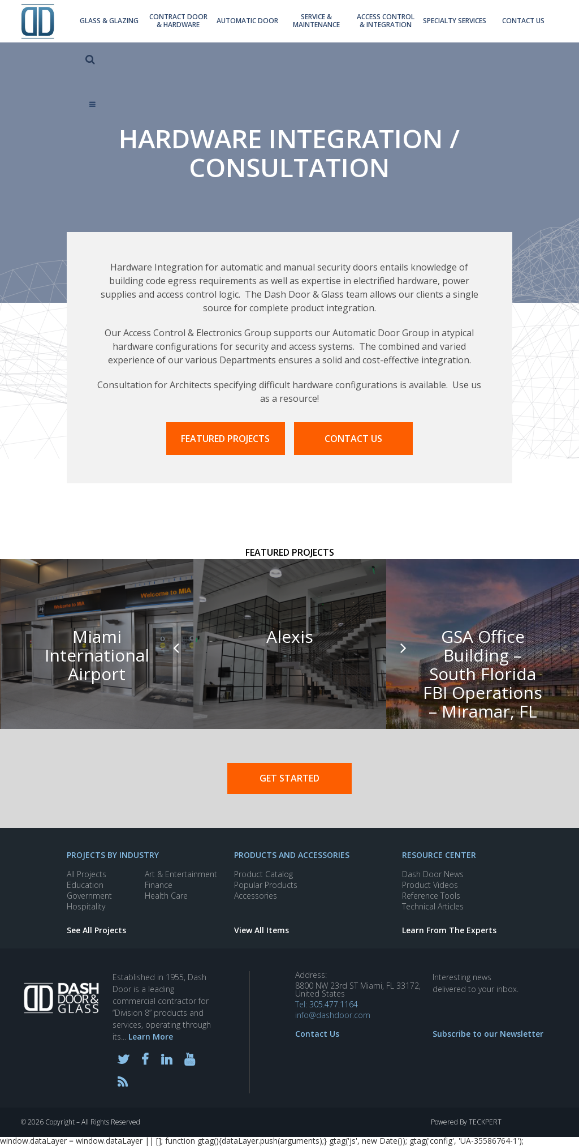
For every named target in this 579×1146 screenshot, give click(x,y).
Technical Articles (433, 906)
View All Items (261, 930)
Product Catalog (263, 874)
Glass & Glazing (106, 23)
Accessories (255, 895)
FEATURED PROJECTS (225, 438)
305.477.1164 (333, 1004)
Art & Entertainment (181, 874)
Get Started (289, 778)
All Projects (86, 874)
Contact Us (317, 1033)
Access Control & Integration (357, 23)
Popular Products (265, 884)
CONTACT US (353, 438)
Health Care (166, 895)
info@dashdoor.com (332, 1015)
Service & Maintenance (294, 23)
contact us (483, 23)
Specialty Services (420, 23)
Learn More (150, 1036)
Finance (158, 884)
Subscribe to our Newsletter (488, 1033)
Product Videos (430, 884)
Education (85, 884)
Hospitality (86, 906)
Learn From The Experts (449, 930)
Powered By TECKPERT (466, 1122)
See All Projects (96, 930)
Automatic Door (232, 23)
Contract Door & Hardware (169, 23)
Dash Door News (433, 874)
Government (89, 895)
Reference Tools (431, 895)
